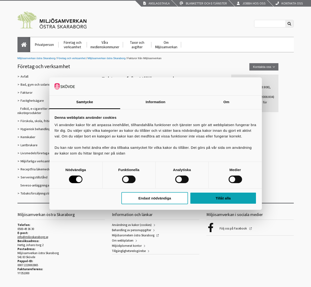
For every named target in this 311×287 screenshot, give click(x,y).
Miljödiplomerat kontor (127, 246)
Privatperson (44, 44)
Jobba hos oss (251, 3)
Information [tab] (156, 102)
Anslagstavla (156, 3)
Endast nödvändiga (154, 198)
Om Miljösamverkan (166, 44)
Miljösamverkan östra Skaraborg (36, 58)
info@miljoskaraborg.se (32, 237)
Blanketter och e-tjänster (203, 3)
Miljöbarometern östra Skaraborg (133, 235)
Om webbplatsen (122, 240)
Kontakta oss (289, 3)
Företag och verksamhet (72, 44)
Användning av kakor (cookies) (132, 225)
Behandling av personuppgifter (131, 230)
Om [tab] (226, 102)
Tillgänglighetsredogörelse (129, 251)
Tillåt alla (223, 198)
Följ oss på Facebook (233, 228)
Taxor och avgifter (137, 44)
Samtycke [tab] (84, 102)
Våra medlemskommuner (104, 44)
